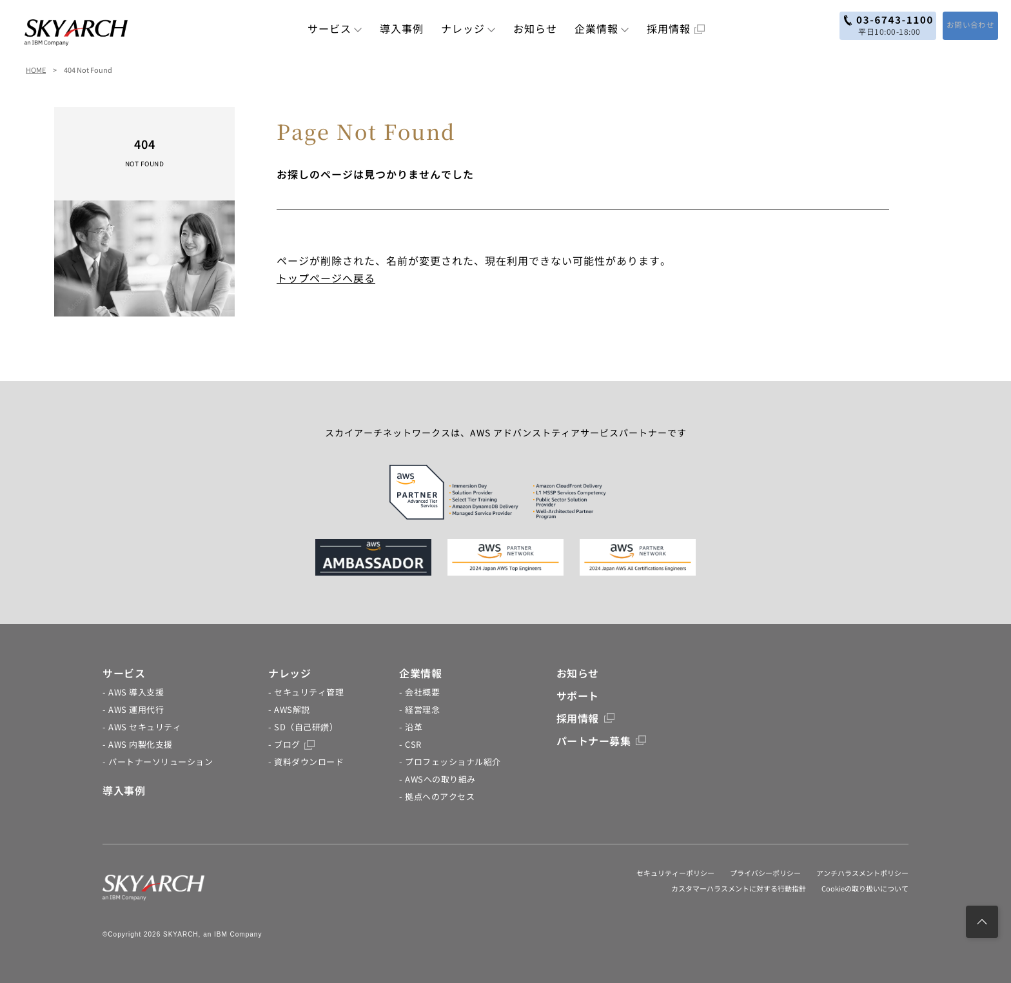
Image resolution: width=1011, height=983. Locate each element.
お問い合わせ (961, 24)
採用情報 (676, 28)
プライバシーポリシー (765, 873)
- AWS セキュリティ (142, 727)
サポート (577, 695)
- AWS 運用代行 (133, 709)
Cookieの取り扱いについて (864, 888)
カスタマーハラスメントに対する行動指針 (738, 888)
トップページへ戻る (326, 278)
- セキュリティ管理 (306, 692)
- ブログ (291, 744)
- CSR (410, 744)
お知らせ (535, 28)
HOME (36, 69)
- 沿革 (410, 727)
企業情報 (601, 28)
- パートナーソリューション (158, 761)
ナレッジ (468, 28)
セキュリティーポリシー (675, 873)
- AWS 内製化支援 (138, 744)
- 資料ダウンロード (306, 761)
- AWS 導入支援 (133, 692)
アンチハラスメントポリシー (862, 873)
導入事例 (402, 28)
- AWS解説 (289, 709)
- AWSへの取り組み (437, 779)
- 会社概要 (419, 692)
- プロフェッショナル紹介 (450, 761)
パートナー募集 (601, 740)
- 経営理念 (419, 709)
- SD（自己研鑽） (303, 727)
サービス (335, 28)
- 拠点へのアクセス (437, 796)
